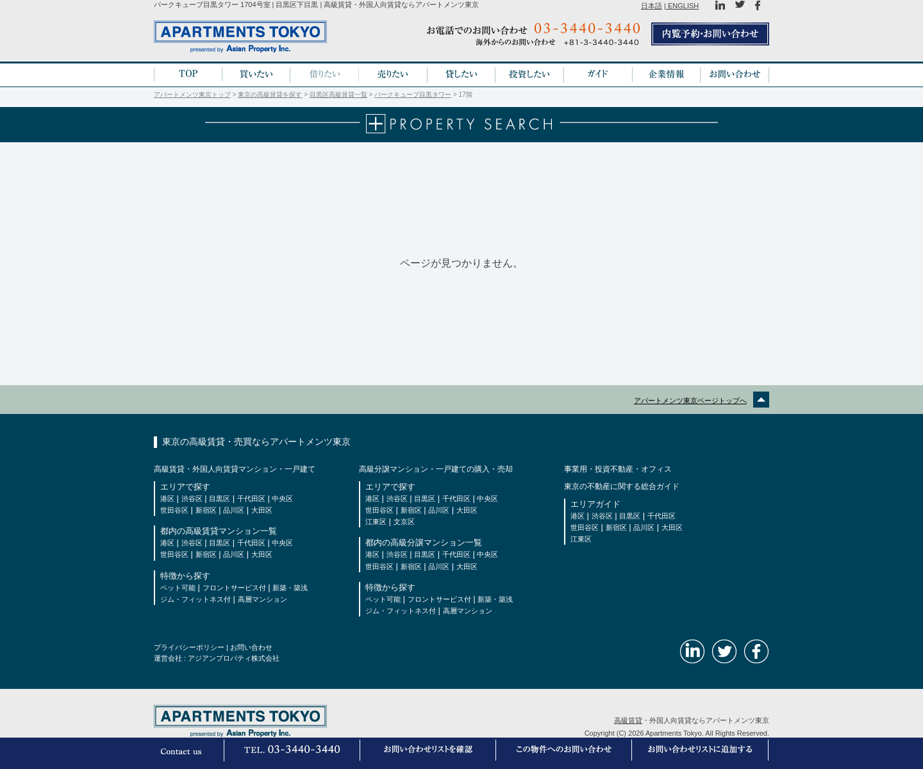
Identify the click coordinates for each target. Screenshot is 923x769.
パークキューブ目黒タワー (412, 94)
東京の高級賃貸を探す (270, 94)
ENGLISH (682, 6)
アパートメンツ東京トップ (192, 94)
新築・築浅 (290, 587)
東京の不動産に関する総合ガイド (621, 486)
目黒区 (219, 498)
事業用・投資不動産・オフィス (618, 469)
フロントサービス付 (234, 587)
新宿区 (206, 510)
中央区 (282, 498)
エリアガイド (595, 504)
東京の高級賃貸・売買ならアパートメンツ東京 (256, 441)
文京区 (404, 521)
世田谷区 (174, 510)
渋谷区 (192, 498)
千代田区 (251, 498)
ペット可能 (177, 587)
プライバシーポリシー (189, 647)
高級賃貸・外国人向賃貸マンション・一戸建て (234, 469)
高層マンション (262, 599)
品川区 (233, 510)
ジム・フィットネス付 (195, 599)
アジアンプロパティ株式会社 (233, 658)
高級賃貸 (628, 720)
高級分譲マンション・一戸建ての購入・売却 (436, 469)
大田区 (261, 510)
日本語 (651, 6)
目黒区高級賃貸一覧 (338, 94)
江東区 (376, 521)
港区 (167, 498)
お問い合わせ (251, 647)
